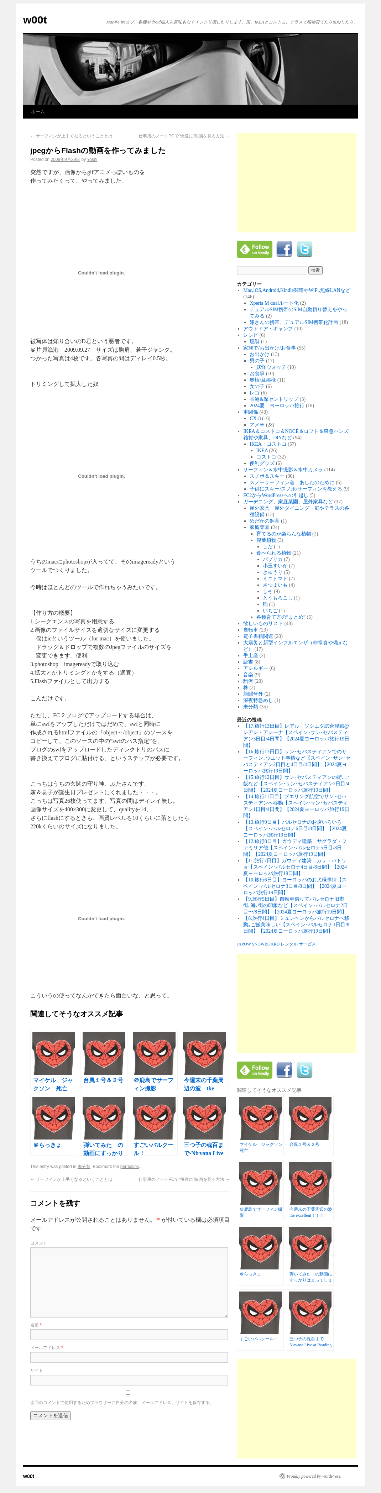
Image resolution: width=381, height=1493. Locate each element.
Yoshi (92, 159)
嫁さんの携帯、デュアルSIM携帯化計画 (294, 322)
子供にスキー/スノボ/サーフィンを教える (296, 489)
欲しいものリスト (263, 623)
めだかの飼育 (265, 521)
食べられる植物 (273, 553)
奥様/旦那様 (263, 380)
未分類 (84, 1166)
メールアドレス (46, 1347)
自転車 (250, 630)
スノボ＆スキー (267, 476)
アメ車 (257, 425)
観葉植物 (266, 540)
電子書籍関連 (258, 636)
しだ (268, 546)
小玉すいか (275, 566)
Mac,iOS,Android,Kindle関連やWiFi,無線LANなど (296, 290)
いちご (270, 610)
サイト (36, 1370)
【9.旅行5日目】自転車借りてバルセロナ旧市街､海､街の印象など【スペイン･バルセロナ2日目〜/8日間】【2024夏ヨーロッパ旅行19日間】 (295, 905)
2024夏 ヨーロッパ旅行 (277, 405)
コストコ (266, 457)
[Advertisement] (296, 182)
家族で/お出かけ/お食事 (269, 348)
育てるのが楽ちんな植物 (283, 533)
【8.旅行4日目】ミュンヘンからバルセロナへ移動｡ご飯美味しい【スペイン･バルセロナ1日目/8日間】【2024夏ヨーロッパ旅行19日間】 (296, 925)
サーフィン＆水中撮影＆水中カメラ (283, 469)
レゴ (255, 392)
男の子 (257, 360)
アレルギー (255, 668)
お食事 (257, 373)
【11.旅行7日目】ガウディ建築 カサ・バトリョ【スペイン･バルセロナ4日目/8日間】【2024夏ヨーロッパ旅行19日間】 (295, 867)
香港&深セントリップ (274, 399)
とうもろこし (278, 598)
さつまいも (275, 585)
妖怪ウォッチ (271, 367)
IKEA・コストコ (268, 444)
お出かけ (260, 354)
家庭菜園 (260, 527)
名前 (36, 1324)
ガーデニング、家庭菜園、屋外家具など (288, 501)
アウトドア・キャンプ (268, 328)
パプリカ (273, 559)
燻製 (255, 341)
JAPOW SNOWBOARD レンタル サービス (276, 944)
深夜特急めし (258, 700)
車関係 (250, 412)
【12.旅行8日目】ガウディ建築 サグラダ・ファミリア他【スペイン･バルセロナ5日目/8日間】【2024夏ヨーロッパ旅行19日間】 (295, 848)
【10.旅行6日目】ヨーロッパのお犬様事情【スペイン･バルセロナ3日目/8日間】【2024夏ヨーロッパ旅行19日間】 (295, 886)
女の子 (257, 386)
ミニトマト (275, 578)
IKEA (262, 450)
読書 (248, 662)
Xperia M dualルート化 (274, 303)
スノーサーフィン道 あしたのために (292, 482)
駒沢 (248, 681)
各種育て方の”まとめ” (281, 617)
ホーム (38, 111)
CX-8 (255, 418)
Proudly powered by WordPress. (314, 1476)
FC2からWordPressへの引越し (275, 495)
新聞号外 (253, 694)
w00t (35, 20)
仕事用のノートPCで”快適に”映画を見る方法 (184, 135)
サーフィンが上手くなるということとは (71, 135)
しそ (268, 591)
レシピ (250, 335)
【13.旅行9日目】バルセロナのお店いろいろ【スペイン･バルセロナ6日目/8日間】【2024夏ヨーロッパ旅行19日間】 (295, 828)
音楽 (248, 674)
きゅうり (273, 572)
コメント (38, 1243)
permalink (129, 1166)
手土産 (250, 655)
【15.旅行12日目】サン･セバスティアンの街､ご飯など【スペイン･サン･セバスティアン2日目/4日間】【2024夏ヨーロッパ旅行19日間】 (296, 784)
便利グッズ (262, 463)
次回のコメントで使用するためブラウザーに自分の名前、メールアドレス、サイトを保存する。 (122, 1402)
